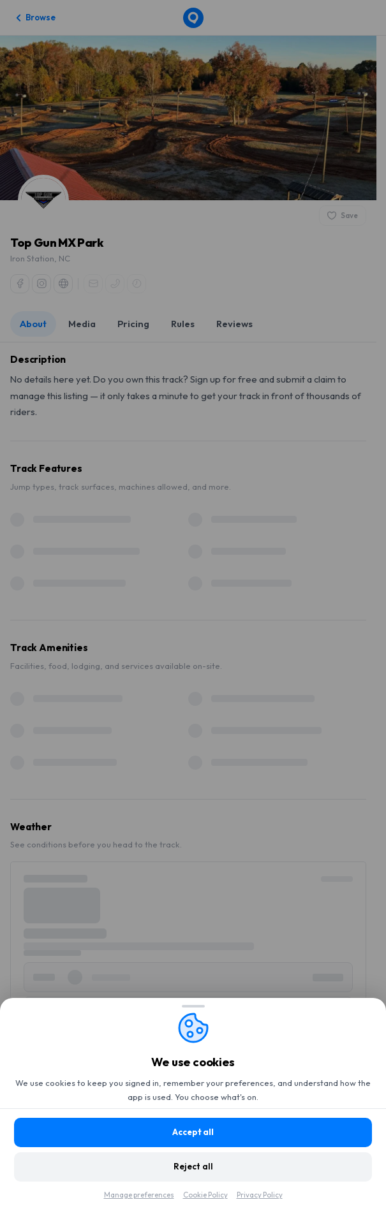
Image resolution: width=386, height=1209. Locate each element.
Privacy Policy (260, 1194)
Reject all (193, 1166)
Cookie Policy (205, 1194)
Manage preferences (139, 1194)
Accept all (193, 1132)
